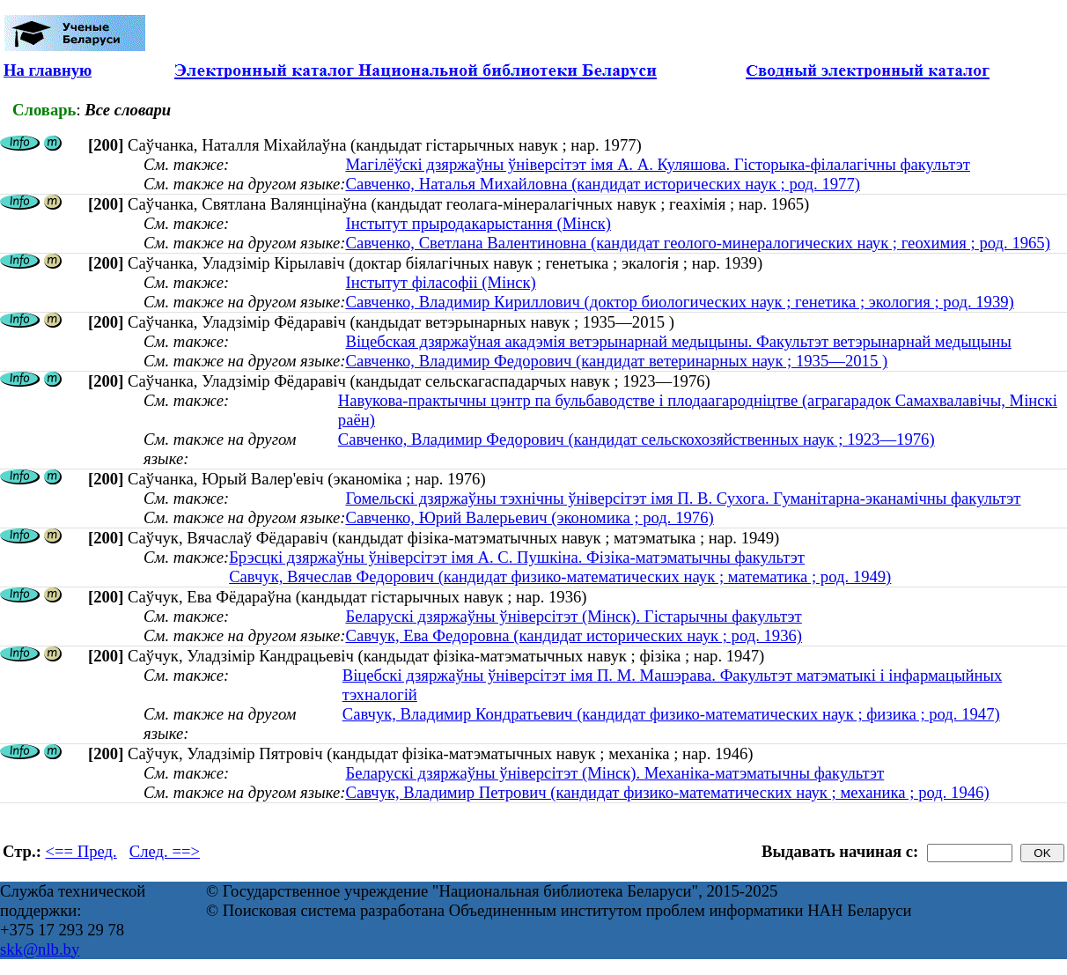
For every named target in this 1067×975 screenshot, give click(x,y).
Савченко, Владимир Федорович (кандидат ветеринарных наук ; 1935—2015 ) (616, 360)
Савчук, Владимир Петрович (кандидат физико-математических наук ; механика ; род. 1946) (667, 792)
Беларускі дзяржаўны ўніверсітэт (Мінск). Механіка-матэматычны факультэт (614, 773)
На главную (48, 70)
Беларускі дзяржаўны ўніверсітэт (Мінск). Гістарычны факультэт (573, 616)
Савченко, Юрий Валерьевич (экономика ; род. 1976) (529, 517)
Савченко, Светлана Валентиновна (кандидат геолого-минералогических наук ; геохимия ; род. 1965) (697, 242)
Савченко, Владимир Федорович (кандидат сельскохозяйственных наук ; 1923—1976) (636, 439)
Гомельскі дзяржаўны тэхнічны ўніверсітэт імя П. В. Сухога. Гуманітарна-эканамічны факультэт (682, 498)
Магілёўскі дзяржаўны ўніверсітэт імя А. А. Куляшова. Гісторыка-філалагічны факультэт (657, 164)
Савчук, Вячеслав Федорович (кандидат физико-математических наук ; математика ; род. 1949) (560, 576)
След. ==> (164, 851)
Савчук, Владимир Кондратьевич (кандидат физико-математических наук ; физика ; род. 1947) (671, 714)
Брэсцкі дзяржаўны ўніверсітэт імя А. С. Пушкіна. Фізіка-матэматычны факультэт (517, 557)
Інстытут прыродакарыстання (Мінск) (478, 223)
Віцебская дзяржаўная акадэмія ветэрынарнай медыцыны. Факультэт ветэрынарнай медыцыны (678, 341)
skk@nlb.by (39, 949)
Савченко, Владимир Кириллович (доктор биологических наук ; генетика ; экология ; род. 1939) (679, 301)
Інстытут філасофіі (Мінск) (440, 282)
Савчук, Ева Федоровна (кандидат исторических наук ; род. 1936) (573, 635)
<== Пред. (81, 851)
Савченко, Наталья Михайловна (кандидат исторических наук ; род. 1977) (602, 183)
